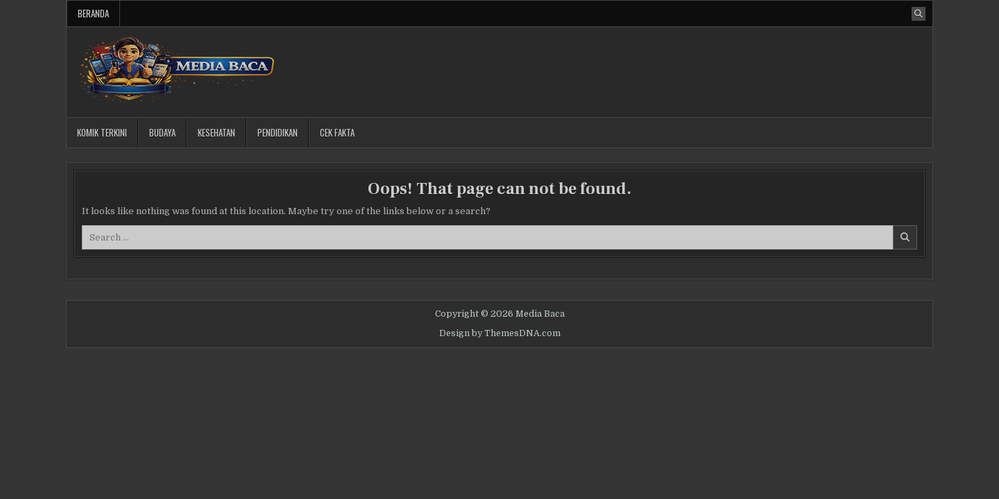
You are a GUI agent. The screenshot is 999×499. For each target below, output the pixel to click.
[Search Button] (918, 14)
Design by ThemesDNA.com (500, 333)
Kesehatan (216, 132)
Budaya (162, 132)
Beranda (93, 13)
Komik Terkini (102, 132)
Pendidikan (277, 132)
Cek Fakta (337, 132)
